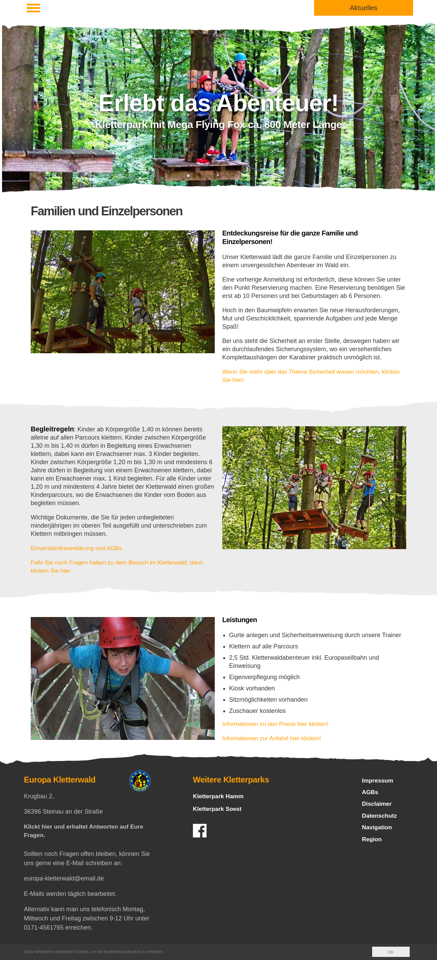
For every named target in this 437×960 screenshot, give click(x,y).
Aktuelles (363, 8)
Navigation (377, 830)
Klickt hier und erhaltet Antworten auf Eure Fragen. (86, 831)
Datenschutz (380, 817)
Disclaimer (377, 805)
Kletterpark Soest (218, 808)
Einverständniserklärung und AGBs (78, 548)
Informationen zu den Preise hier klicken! (277, 723)
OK (391, 952)
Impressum (378, 780)
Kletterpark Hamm (219, 796)
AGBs (370, 793)
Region (372, 842)
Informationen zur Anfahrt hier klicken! (273, 738)
